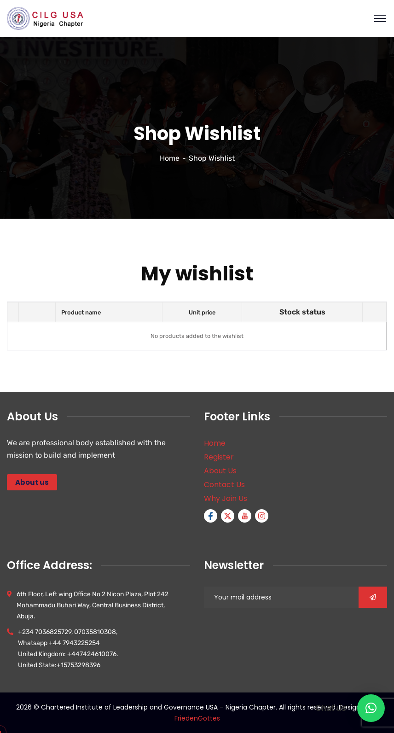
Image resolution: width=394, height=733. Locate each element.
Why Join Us (225, 498)
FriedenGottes (197, 718)
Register (219, 457)
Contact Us (224, 484)
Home (170, 158)
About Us (220, 470)
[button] (371, 708)
